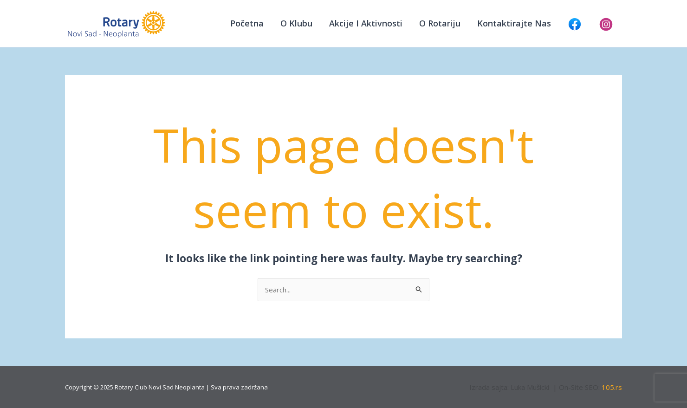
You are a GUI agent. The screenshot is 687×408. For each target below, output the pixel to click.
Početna (247, 23)
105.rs (612, 387)
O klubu (296, 23)
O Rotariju (439, 23)
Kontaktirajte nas (514, 23)
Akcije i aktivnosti (365, 23)
